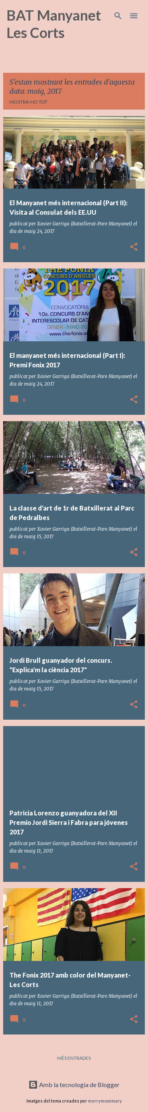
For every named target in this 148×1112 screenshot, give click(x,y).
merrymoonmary (105, 1100)
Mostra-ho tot (28, 102)
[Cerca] (118, 15)
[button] (134, 247)
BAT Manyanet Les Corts (53, 23)
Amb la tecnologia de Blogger (74, 1084)
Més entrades (74, 1058)
